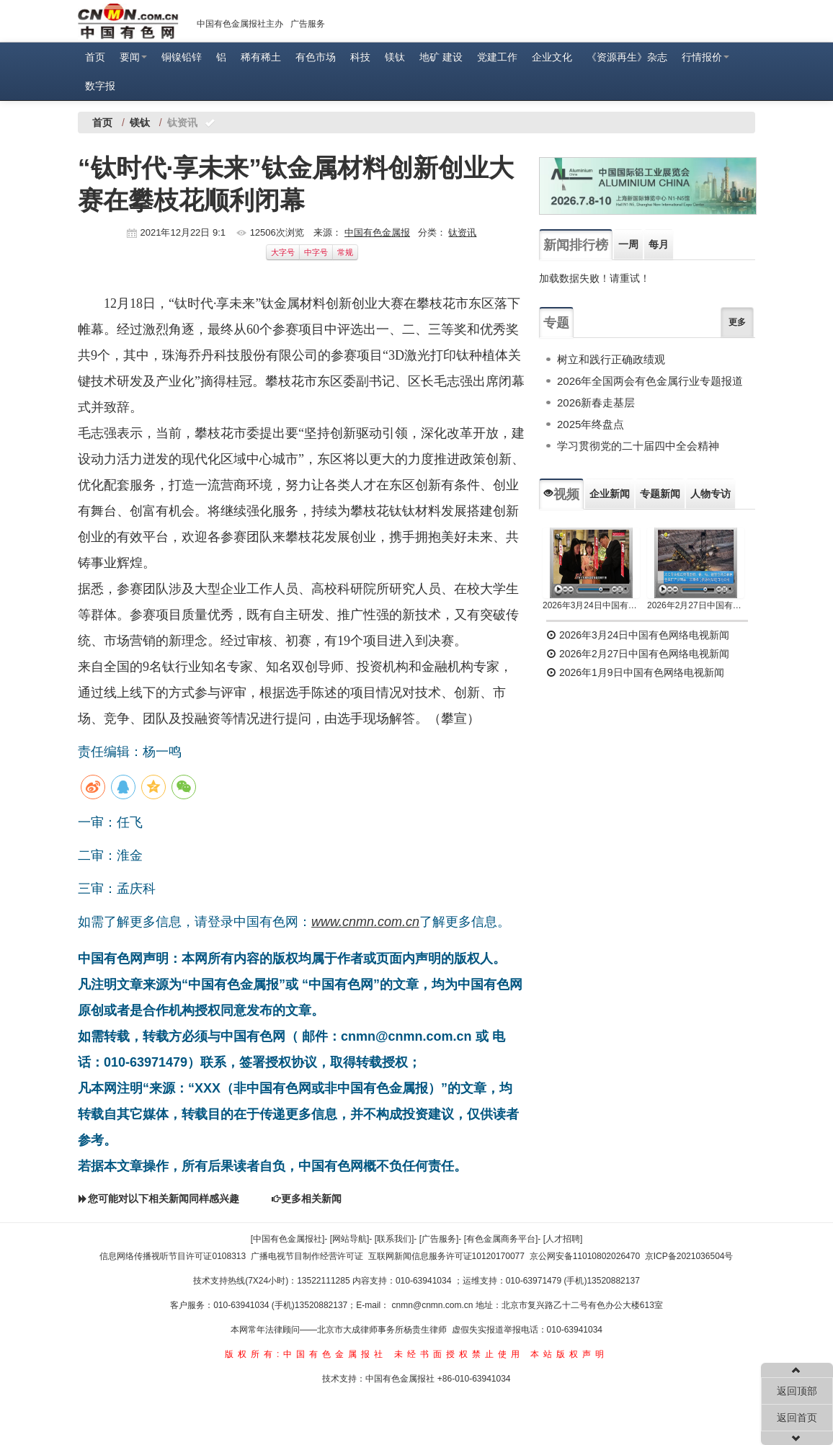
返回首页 (797, 1417)
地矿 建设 (441, 57)
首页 (95, 57)
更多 (737, 322)
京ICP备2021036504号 (689, 1256)
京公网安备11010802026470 (585, 1256)
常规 (345, 252)
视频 (561, 494)
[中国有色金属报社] (288, 1239)
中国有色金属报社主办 (240, 24)
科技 (360, 57)
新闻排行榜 (575, 245)
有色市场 (315, 57)
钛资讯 (462, 232)
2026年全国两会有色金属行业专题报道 (650, 381)
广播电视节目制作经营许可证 (307, 1256)
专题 (556, 323)
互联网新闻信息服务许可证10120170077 (446, 1256)
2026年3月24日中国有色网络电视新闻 (591, 605)
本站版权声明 (569, 1354)
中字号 (316, 252)
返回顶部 (797, 1391)
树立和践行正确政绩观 (611, 359)
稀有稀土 (261, 57)
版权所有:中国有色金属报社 (306, 1354)
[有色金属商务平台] (501, 1239)
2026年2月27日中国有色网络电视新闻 (695, 605)
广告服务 (307, 24)
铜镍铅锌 (181, 57)
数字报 (100, 86)
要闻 (133, 57)
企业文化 (552, 57)
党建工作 (497, 57)
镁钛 (395, 57)
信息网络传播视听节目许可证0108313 (172, 1256)
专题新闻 (660, 493)
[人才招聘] (563, 1239)
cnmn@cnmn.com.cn (434, 1305)
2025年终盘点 (590, 424)
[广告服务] (439, 1239)
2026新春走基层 (596, 402)
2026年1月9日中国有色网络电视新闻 (635, 672)
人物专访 (710, 493)
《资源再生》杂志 (627, 57)
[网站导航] (350, 1239)
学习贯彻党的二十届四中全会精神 (638, 446)
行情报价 (705, 57)
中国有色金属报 (377, 232)
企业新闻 (609, 493)
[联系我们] (394, 1239)
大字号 (283, 252)
